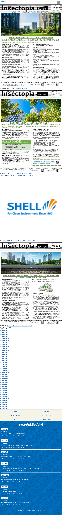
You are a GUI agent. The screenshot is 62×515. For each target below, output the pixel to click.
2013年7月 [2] (4, 394)
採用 (15, 419)
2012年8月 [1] (4, 402)
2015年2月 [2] (4, 368)
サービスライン (46, 415)
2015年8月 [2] (4, 364)
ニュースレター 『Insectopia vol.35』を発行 (20, 176)
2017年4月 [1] (4, 360)
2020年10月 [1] (4, 340)
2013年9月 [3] (4, 390)
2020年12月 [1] (4, 338)
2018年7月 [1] (4, 348)
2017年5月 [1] (4, 358)
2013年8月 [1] (4, 392)
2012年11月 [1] (4, 398)
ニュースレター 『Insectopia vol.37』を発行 (19, 88)
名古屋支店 (5, 475)
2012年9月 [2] (4, 400)
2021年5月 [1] (4, 330)
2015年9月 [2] (4, 362)
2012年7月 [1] (4, 404)
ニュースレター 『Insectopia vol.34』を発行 (19, 326)
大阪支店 (4, 486)
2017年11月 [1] (4, 350)
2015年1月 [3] (4, 370)
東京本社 (4, 429)
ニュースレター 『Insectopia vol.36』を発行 (19, 173)
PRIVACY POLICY (46, 419)
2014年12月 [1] (4, 372)
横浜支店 (4, 463)
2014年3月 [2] (4, 386)
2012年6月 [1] (4, 406)
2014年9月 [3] (4, 374)
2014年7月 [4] (4, 378)
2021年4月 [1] (4, 332)
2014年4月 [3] (4, 384)
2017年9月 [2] (4, 352)
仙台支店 (4, 452)
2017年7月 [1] (4, 354)
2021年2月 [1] (4, 336)
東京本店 (4, 440)
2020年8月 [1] (4, 342)
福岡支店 (4, 498)
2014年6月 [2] (4, 380)
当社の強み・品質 (16, 415)
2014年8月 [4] (4, 376)
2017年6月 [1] (4, 356)
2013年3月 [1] (4, 396)
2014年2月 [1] (4, 388)
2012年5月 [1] (4, 408)
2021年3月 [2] (4, 334)
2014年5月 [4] (4, 382)
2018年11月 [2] (4, 346)
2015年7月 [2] (4, 366)
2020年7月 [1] (4, 344)
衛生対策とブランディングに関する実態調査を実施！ (22, 240)
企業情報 (46, 411)
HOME (15, 411)
